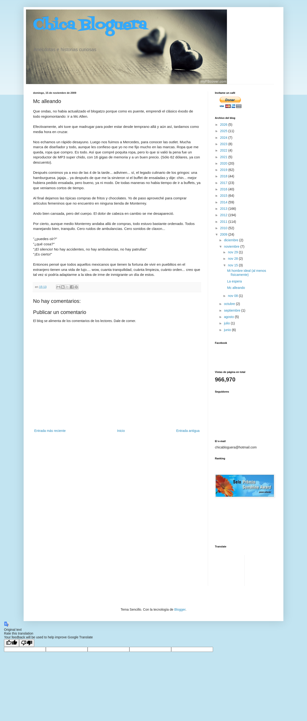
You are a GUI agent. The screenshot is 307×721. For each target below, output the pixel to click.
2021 (224, 157)
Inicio (121, 431)
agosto (229, 317)
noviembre (232, 246)
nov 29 (233, 252)
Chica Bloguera (90, 25)
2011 (224, 222)
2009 (224, 234)
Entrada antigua (188, 431)
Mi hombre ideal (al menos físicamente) (246, 273)
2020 (224, 163)
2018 (224, 176)
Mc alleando (236, 288)
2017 (224, 183)
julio (227, 323)
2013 (224, 208)
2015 (224, 195)
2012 (224, 215)
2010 (224, 228)
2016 (224, 189)
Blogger (179, 609)
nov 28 (233, 258)
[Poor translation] (26, 643)
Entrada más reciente (50, 431)
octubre (230, 304)
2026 (224, 124)
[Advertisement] (229, 570)
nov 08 (233, 296)
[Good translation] (11, 643)
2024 (224, 137)
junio (228, 330)
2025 (224, 131)
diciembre (231, 240)
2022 (224, 150)
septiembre (232, 310)
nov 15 (233, 265)
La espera (234, 281)
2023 (224, 144)
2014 (224, 202)
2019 (224, 170)
